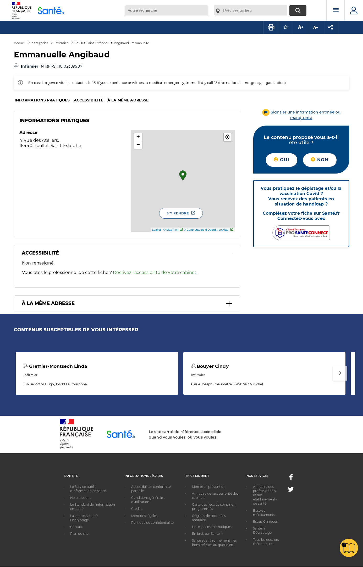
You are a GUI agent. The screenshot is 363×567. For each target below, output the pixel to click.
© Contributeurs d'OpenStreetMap (206, 229)
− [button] (138, 145)
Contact (76, 527)
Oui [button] (281, 159)
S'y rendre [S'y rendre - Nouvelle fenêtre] (178, 213)
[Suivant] (340, 373)
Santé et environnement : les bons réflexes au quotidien (214, 542)
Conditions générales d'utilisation (147, 500)
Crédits (136, 509)
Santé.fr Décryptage (262, 530)
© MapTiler (170, 229)
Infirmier (61, 42)
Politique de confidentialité (152, 523)
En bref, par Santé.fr (207, 534)
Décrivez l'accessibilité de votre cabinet (154, 272)
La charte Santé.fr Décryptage (84, 518)
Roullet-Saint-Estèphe (91, 42)
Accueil (19, 42)
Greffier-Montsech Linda (55, 366)
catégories (40, 42)
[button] (228, 137)
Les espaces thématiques (212, 527)
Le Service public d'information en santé (88, 489)
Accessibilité (88, 100)
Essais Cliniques (265, 521)
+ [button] (138, 137)
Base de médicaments (264, 513)
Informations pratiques (42, 100)
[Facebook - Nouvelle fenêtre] (291, 479)
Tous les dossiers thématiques (266, 542)
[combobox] (166, 10)
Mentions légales (144, 516)
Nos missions (80, 498)
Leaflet (156, 229)
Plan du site (79, 534)
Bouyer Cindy (210, 366)
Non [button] (319, 159)
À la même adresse (127, 100)
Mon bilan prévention (209, 487)
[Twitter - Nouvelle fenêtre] (291, 490)
